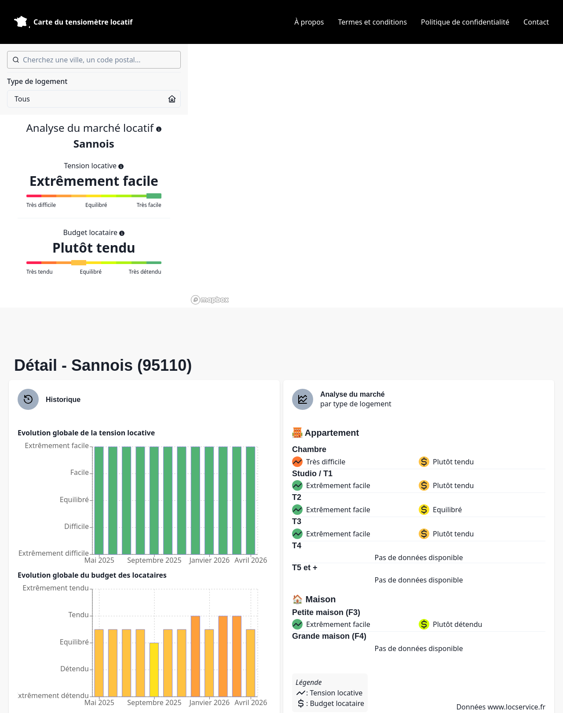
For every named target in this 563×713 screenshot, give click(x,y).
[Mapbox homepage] (209, 300)
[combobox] (94, 60)
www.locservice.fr (516, 707)
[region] (375, 176)
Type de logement (37, 81)
